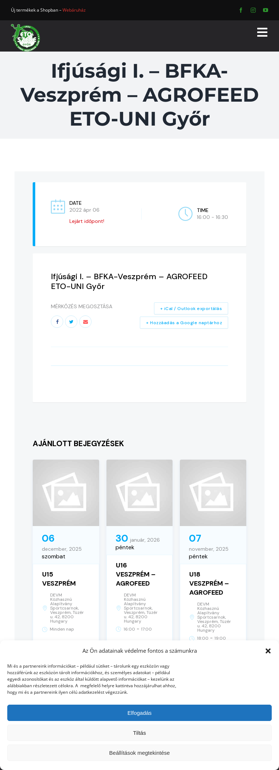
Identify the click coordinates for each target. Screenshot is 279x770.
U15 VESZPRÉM (59, 579)
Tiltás (139, 733)
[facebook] (240, 10)
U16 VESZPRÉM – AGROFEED (135, 574)
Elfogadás (140, 713)
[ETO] (25, 26)
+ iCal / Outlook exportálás (191, 308)
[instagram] (253, 10)
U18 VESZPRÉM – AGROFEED (209, 583)
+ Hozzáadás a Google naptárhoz (184, 323)
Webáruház (74, 10)
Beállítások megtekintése (139, 753)
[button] (268, 651)
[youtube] (265, 10)
